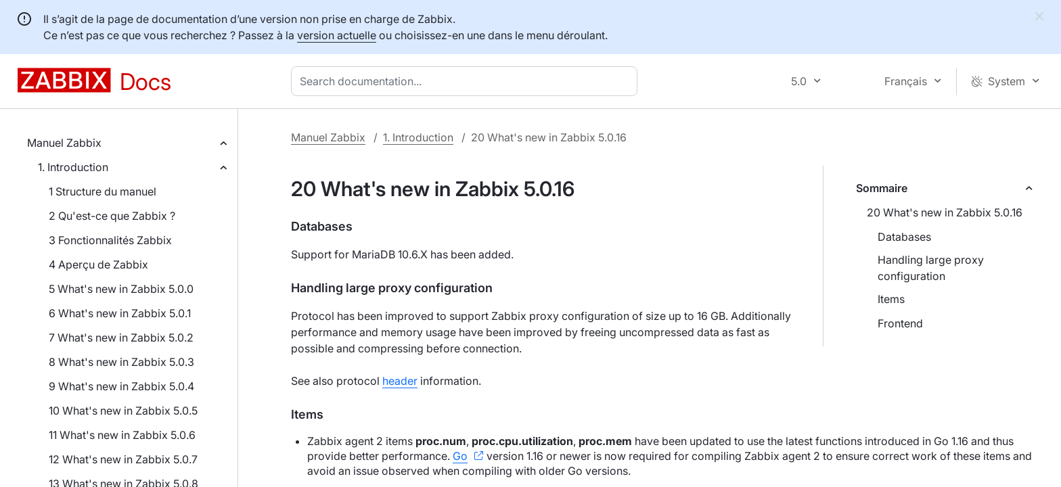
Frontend (900, 323)
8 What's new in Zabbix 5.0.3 (121, 362)
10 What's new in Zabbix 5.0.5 (123, 410)
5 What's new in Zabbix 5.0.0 (121, 289)
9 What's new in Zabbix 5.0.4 (121, 386)
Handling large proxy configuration (931, 268)
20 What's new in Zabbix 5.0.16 (944, 212)
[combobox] (467, 81)
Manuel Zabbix (64, 142)
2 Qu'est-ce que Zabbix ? (112, 216)
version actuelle (336, 35)
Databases (904, 237)
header (399, 381)
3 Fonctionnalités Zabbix (110, 240)
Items (891, 299)
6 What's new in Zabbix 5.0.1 (120, 313)
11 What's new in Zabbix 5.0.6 (122, 435)
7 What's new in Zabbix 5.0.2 (121, 337)
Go (460, 456)
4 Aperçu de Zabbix (98, 264)
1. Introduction (73, 167)
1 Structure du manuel (102, 191)
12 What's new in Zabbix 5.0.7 (123, 459)
